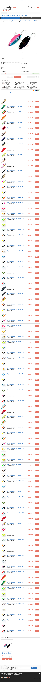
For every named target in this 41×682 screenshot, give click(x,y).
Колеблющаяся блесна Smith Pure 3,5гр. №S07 (15, 357)
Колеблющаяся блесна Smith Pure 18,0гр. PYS (15, 165)
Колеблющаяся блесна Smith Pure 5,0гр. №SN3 (15, 512)
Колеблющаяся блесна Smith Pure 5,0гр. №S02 (15, 448)
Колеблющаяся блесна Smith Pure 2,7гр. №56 (15, 197)
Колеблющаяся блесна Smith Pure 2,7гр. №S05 (15, 229)
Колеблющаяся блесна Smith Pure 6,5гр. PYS (15, 523)
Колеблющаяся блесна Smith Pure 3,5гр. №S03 (15, 336)
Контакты (9, 674)
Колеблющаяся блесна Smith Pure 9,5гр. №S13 (15, 619)
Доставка (9, 673)
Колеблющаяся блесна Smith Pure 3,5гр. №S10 (15, 368)
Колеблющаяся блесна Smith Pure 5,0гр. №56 (15, 437)
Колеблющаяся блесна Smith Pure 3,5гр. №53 (15, 304)
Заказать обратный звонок (34, 8)
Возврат (20, 673)
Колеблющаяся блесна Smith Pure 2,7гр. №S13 (15, 266)
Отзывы (25, 15)
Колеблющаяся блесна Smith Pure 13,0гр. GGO (15, 111)
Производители (4, 674)
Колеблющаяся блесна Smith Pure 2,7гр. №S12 (15, 261)
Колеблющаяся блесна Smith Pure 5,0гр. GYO (15, 416)
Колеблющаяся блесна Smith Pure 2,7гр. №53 (15, 186)
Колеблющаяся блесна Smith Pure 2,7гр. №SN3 (15, 282)
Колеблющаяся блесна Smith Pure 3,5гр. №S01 (15, 325)
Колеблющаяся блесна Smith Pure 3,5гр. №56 (15, 314)
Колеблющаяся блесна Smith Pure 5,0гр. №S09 (15, 480)
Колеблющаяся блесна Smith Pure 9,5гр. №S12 (15, 614)
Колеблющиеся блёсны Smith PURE (30, 20)
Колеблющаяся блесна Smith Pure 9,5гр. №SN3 (15, 630)
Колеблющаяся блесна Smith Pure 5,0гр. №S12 (15, 491)
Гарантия (22, 92)
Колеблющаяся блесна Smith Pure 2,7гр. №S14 (15, 272)
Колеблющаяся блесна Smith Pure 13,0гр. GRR (15, 127)
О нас (2, 673)
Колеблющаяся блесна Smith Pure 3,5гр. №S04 (15, 341)
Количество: (4, 76)
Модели (27, 92)
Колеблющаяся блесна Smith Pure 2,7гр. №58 (15, 202)
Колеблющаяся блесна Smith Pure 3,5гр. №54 (15, 309)
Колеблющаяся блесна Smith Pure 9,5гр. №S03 (15, 587)
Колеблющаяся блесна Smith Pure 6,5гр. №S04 (15, 534)
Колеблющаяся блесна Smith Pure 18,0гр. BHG (15, 143)
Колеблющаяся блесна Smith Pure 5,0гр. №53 (15, 427)
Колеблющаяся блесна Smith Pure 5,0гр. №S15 (15, 507)
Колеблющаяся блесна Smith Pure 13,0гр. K (14, 133)
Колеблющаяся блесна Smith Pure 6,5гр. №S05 (15, 539)
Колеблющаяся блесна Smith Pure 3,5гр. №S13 (15, 384)
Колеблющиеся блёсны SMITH (17, 20)
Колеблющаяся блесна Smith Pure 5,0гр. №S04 (15, 459)
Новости (18, 15)
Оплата (5, 673)
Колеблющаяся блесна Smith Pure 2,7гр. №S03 (15, 218)
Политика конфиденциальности (17, 674)
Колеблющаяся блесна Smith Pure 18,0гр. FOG (15, 149)
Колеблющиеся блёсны (7, 20)
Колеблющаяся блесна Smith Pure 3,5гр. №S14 (15, 389)
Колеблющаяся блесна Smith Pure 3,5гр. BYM (15, 293)
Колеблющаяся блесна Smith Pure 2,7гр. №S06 (15, 234)
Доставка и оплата (16, 92)
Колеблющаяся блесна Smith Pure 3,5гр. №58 (15, 320)
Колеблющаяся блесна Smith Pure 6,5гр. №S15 (15, 566)
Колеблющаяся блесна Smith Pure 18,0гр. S (14, 170)
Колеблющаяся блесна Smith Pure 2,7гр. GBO (15, 175)
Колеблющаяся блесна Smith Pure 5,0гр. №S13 (15, 496)
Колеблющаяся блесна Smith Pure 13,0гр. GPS (15, 122)
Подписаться (34, 667)
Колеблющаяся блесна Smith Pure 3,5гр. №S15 (15, 395)
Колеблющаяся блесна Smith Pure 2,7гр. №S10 (15, 250)
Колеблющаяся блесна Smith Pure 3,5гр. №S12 (15, 379)
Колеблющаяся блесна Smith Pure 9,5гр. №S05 (15, 598)
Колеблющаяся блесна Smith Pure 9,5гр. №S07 (15, 603)
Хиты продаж (12, 15)
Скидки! (3, 15)
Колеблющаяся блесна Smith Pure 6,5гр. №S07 (15, 550)
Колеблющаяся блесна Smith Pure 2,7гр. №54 (15, 191)
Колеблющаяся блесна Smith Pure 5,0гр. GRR (15, 411)
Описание (4, 92)
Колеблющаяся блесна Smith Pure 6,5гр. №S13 (15, 560)
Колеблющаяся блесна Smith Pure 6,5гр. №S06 (15, 544)
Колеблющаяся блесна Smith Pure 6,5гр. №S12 (15, 555)
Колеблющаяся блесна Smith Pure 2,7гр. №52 (15, 181)
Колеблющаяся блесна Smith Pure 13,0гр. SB (15, 138)
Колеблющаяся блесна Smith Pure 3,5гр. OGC (15, 298)
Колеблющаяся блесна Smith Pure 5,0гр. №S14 (15, 502)
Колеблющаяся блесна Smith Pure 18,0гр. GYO (15, 154)
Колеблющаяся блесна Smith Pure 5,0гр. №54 (15, 432)
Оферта (16, 673)
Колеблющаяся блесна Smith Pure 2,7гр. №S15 (15, 277)
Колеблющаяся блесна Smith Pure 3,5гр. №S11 (15, 373)
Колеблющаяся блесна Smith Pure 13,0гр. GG (15, 106)
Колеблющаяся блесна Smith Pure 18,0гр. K (14, 159)
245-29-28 (34, 7)
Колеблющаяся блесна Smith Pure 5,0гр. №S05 (15, 464)
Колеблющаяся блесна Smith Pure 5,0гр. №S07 (15, 475)
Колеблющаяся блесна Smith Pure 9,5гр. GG (15, 582)
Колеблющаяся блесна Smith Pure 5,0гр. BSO (15, 405)
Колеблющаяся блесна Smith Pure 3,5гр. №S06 (15, 352)
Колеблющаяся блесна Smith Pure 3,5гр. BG (15, 288)
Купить (17, 76)
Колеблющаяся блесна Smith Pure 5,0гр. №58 (15, 443)
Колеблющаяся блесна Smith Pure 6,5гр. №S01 (15, 528)
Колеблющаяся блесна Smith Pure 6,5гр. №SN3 (15, 571)
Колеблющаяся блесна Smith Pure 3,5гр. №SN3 (15, 400)
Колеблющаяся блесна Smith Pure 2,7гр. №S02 (15, 213)
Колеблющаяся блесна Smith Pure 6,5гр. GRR (15, 518)
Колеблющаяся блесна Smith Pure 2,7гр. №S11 (15, 256)
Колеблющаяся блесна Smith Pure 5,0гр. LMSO (15, 421)
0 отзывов (26, 58)
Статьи (21, 15)
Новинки (7, 15)
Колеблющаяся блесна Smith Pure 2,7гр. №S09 (15, 245)
